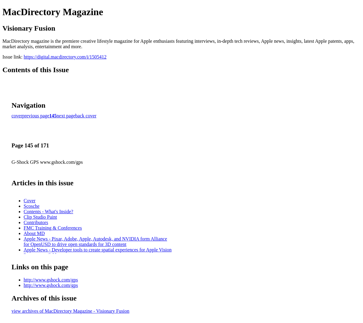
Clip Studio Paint (40, 217)
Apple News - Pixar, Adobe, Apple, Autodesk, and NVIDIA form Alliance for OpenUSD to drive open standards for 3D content (95, 241)
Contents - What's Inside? (48, 211)
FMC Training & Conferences (53, 227)
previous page (35, 115)
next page (66, 115)
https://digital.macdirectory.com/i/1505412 (65, 56)
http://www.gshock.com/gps (51, 279)
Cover (29, 200)
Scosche (31, 206)
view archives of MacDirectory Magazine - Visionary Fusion (70, 311)
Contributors (36, 222)
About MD (34, 233)
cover (17, 115)
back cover (86, 115)
